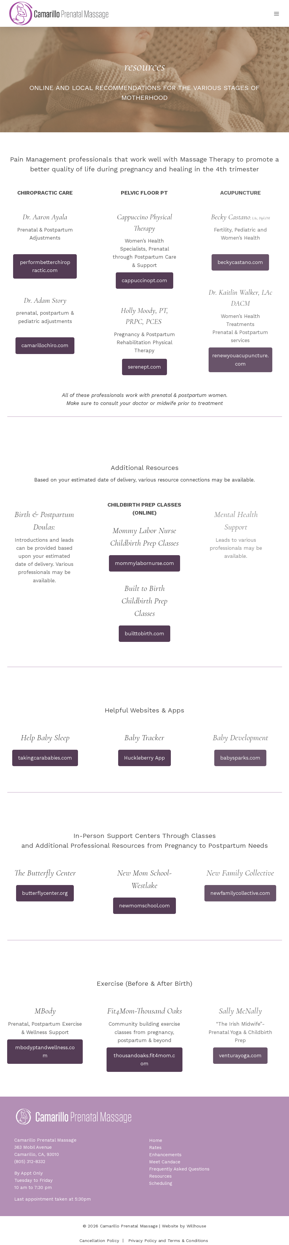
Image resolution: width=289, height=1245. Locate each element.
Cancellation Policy (99, 1240)
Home (155, 1140)
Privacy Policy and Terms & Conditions (168, 1240)
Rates (155, 1147)
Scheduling (160, 1183)
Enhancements (165, 1154)
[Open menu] (276, 13)
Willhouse (197, 1226)
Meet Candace (164, 1162)
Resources (160, 1176)
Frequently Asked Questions (179, 1169)
